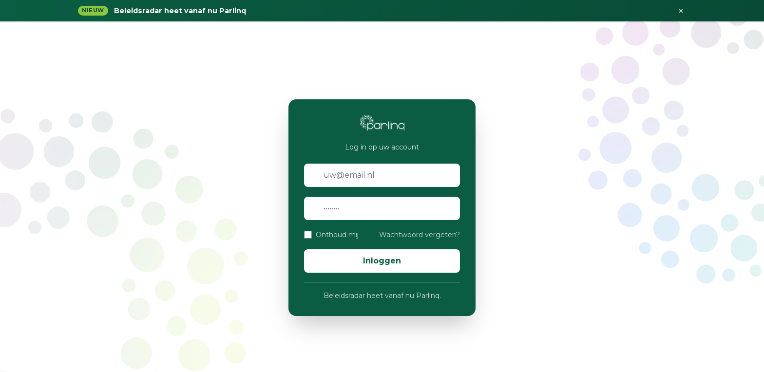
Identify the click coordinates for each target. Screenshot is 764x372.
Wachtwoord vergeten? (419, 234)
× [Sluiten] (681, 10)
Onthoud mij (337, 234)
